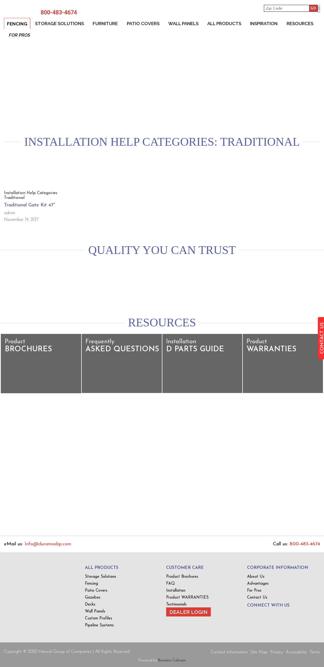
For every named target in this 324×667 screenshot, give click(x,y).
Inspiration (265, 23)
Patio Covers (143, 23)
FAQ (170, 584)
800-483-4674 (57, 12)
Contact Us (257, 598)
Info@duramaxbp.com (48, 544)
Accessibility (296, 652)
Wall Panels (184, 23)
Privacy (276, 652)
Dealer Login (188, 612)
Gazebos (92, 598)
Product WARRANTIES (187, 598)
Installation (175, 591)
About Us (255, 577)
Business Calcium (172, 660)
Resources (301, 23)
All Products (225, 23)
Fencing (17, 23)
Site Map (259, 652)
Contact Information (229, 652)
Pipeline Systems (99, 625)
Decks (90, 605)
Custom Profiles (98, 618)
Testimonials (176, 605)
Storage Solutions (59, 23)
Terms (315, 652)
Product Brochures (182, 577)
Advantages (258, 584)
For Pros (19, 35)
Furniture (105, 23)
